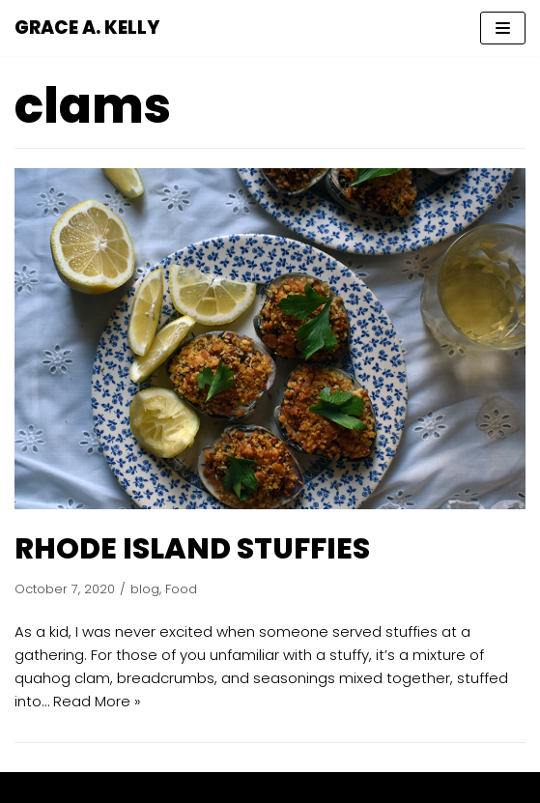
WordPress (339, 787)
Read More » (97, 701)
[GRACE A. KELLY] (86, 28)
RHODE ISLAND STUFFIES (192, 549)
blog (144, 589)
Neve (180, 787)
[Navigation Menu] (503, 28)
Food (181, 589)
